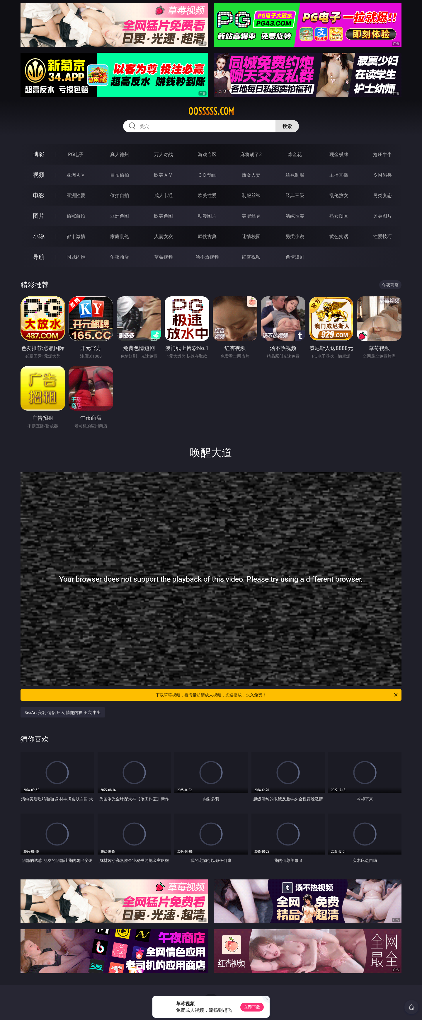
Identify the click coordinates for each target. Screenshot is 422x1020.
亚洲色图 (119, 216)
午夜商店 (119, 257)
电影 (39, 195)
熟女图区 (338, 216)
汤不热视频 (207, 257)
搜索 (287, 126)
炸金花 (295, 154)
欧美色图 (163, 216)
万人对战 (163, 154)
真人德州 (119, 154)
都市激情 (76, 236)
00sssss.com (211, 111)
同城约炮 (76, 257)
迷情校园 (251, 236)
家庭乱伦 (119, 236)
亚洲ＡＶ (76, 175)
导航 (39, 257)
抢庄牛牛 (382, 154)
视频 (39, 175)
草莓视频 (163, 257)
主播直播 (338, 175)
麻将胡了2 (251, 154)
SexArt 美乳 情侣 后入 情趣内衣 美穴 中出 (63, 712)
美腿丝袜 (251, 216)
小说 (39, 236)
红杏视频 (251, 257)
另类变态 (382, 195)
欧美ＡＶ (163, 175)
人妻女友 (163, 236)
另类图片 (382, 216)
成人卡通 (163, 195)
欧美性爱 (207, 195)
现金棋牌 (338, 154)
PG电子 (76, 154)
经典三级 (294, 195)
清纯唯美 (294, 216)
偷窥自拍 (76, 216)
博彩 (39, 154)
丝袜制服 (294, 175)
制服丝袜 (251, 195)
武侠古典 (207, 236)
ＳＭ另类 (382, 175)
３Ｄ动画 (207, 175)
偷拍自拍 (119, 195)
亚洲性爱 (76, 195)
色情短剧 (294, 257)
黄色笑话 (338, 236)
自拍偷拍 (119, 175)
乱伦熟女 (338, 195)
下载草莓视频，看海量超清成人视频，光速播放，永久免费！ (277, 694)
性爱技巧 (382, 236)
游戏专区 (207, 154)
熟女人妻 (251, 175)
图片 (39, 216)
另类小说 (294, 236)
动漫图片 (207, 216)
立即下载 (252, 1007)
